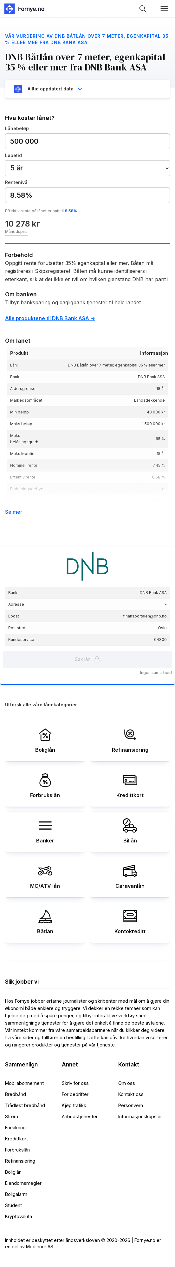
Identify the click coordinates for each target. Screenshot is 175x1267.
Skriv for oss (75, 1083)
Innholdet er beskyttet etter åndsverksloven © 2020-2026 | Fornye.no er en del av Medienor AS (83, 1243)
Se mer (13, 512)
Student (13, 1205)
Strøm (11, 1116)
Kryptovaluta (18, 1216)
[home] (24, 9)
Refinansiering (20, 1161)
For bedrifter (75, 1094)
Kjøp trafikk (74, 1105)
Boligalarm (16, 1194)
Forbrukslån (17, 1149)
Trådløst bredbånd (25, 1105)
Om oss (126, 1083)
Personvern (130, 1105)
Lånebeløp (17, 128)
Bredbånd (15, 1094)
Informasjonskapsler (140, 1116)
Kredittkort (16, 1138)
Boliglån (13, 1172)
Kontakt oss (131, 1094)
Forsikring (15, 1127)
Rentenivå (16, 182)
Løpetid (13, 155)
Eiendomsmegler (23, 1183)
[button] (164, 8)
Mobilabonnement (24, 1083)
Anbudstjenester (80, 1116)
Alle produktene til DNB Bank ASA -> (50, 318)
